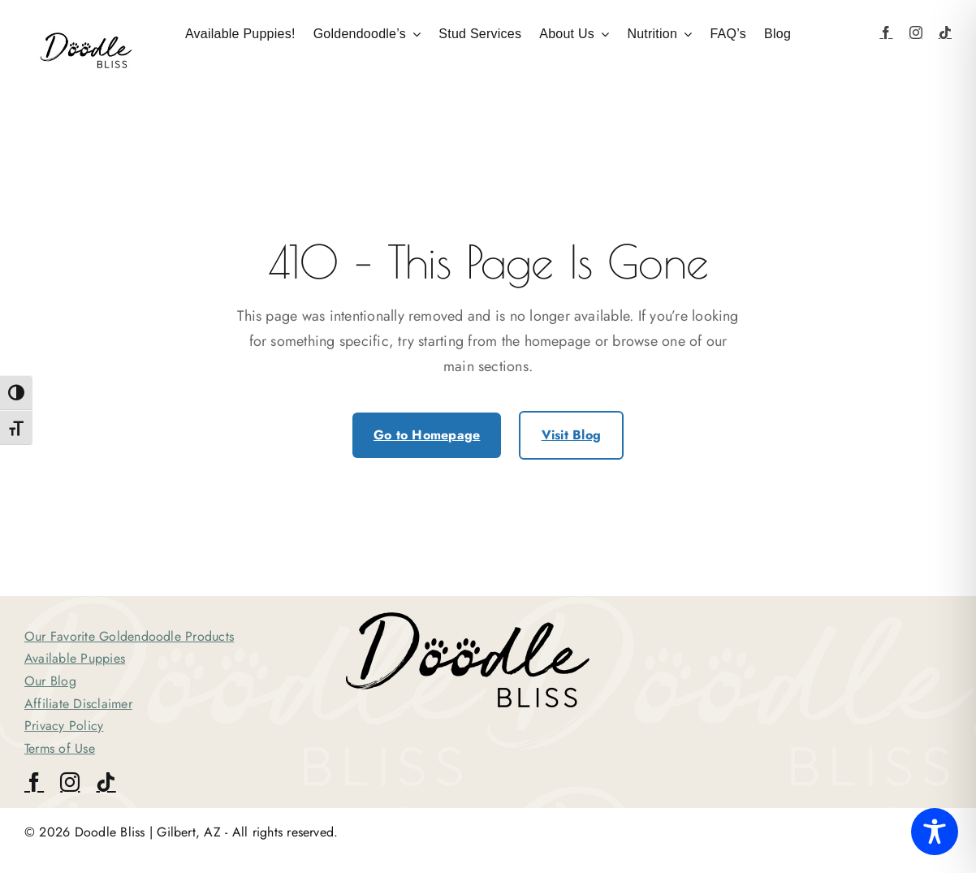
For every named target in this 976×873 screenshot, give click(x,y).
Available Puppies (74, 658)
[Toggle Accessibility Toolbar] (934, 831)
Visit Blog (571, 435)
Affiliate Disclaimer (78, 703)
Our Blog (50, 681)
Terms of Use (59, 748)
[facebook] (885, 32)
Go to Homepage (427, 435)
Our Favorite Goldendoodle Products (129, 636)
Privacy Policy (63, 725)
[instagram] (915, 32)
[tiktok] (945, 32)
